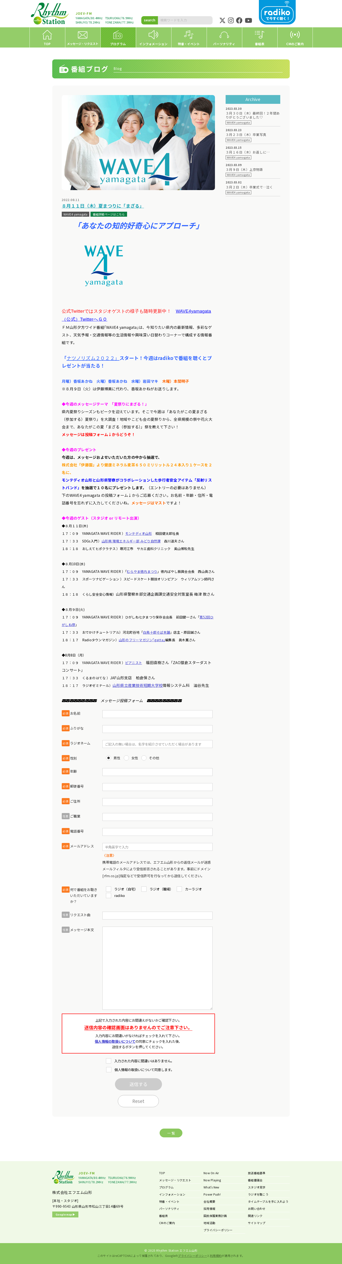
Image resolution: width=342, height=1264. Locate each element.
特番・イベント (169, 1201)
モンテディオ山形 (138, 533)
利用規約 (216, 1256)
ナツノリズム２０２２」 (92, 357)
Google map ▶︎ (65, 1214)
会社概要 (209, 1201)
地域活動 (209, 1223)
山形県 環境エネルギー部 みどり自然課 (131, 541)
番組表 (163, 1215)
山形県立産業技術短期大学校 (138, 685)
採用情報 (209, 1208)
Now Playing (212, 1180)
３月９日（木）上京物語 (244, 170)
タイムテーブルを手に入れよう (268, 1201)
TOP (162, 1173)
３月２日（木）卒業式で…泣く (249, 187)
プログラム (166, 1187)
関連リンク (255, 1215)
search (149, 20)
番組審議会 (255, 1180)
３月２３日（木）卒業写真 (246, 135)
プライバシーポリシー (218, 1230)
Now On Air (211, 1173)
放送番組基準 (257, 1173)
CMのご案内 (167, 1223)
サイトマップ (257, 1223)
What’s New (211, 1187)
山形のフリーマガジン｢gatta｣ (142, 639)
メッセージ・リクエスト (175, 1180)
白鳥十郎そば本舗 (156, 632)
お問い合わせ (257, 1208)
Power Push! (212, 1194)
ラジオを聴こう (258, 1194)
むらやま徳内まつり (142, 571)
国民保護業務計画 (215, 1215)
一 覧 (171, 1132)
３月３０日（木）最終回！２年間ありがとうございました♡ (253, 115)
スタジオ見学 (257, 1187)
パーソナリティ (169, 1208)
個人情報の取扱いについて (115, 1041)
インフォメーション (172, 1194)
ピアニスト (133, 662)
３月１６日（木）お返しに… (248, 152)
